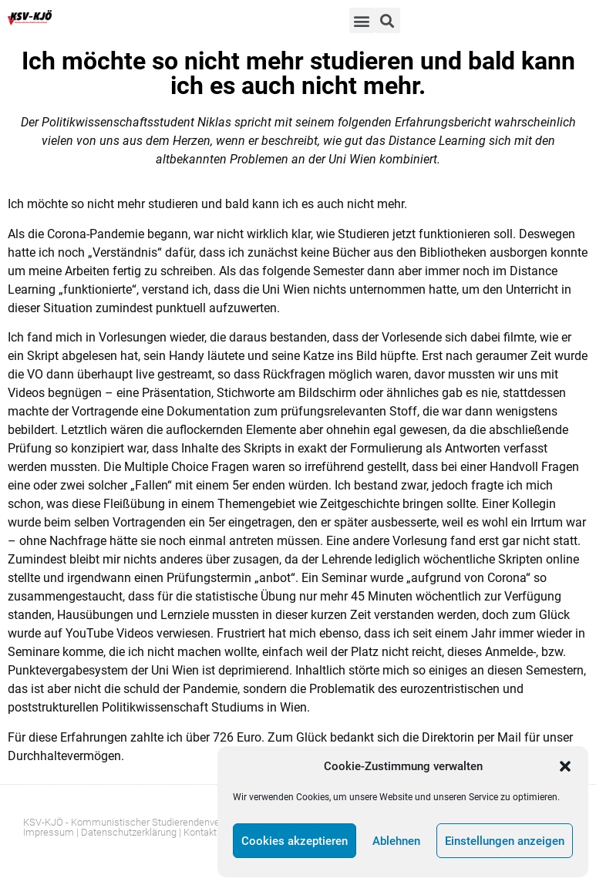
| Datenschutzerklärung (126, 832)
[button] (565, 766)
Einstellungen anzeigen (504, 841)
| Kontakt (198, 832)
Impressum (48, 832)
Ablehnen (396, 841)
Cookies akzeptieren (294, 841)
